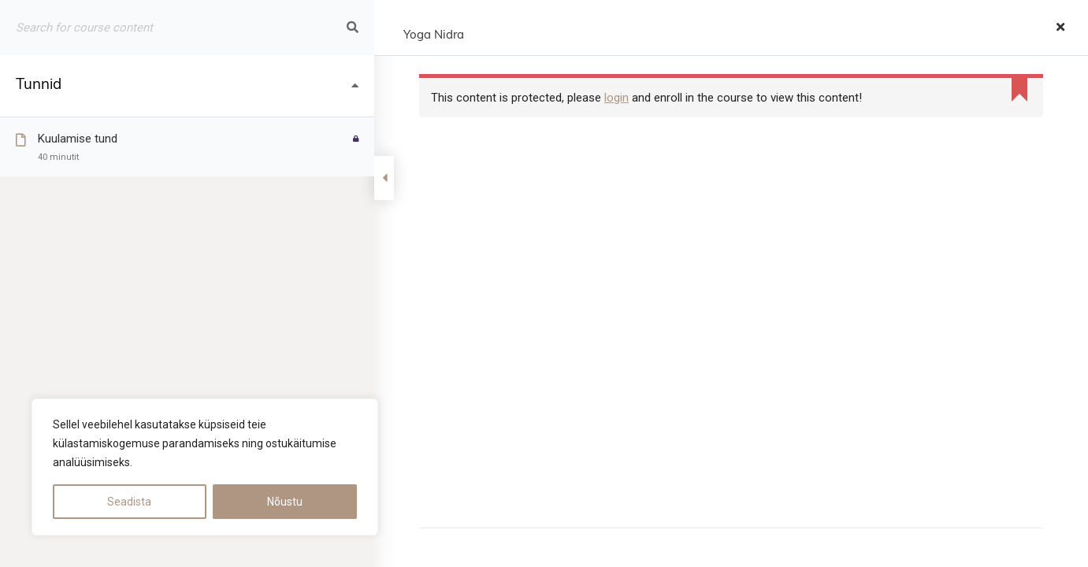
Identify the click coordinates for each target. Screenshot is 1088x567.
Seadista (129, 501)
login (616, 98)
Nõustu (285, 501)
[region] (205, 467)
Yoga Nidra (433, 36)
